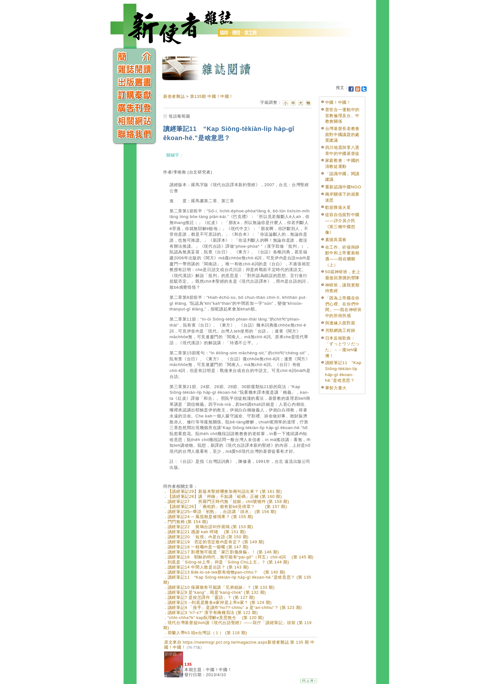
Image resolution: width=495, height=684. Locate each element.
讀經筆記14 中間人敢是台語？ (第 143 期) (208, 567)
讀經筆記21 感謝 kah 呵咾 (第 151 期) (207, 531)
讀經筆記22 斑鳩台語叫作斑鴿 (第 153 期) (210, 526)
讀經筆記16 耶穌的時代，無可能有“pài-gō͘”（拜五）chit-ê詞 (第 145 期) (241, 557)
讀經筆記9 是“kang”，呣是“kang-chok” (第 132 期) (217, 592)
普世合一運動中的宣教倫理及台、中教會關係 (342, 115)
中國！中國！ (338, 102)
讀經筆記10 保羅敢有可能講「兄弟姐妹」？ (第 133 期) (221, 587)
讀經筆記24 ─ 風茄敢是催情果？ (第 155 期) (210, 516)
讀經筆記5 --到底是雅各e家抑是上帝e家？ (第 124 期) (220, 602)
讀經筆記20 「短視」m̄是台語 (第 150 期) (208, 536)
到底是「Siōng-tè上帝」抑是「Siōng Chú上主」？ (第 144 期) (228, 562)
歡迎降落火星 (338, 207)
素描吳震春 (336, 239)
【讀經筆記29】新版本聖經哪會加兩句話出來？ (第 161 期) (225, 491)
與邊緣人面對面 (340, 323)
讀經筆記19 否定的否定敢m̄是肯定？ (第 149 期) (216, 542)
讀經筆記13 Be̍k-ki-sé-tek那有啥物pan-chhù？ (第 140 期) (227, 572)
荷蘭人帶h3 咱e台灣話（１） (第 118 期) (207, 632)
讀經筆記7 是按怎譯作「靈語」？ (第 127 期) (211, 597)
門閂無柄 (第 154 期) (188, 521)
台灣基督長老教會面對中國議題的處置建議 (342, 134)
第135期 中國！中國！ (211, 96)
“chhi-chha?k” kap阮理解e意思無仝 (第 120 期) (216, 617)
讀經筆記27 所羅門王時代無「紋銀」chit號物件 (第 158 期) (228, 501)
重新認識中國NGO (343, 187)
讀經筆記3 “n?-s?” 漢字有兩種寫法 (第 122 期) (213, 612)
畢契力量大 (336, 388)
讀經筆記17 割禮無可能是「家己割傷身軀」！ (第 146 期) (223, 552)
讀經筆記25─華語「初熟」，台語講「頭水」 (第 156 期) (222, 511)
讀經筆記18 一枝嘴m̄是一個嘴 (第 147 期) (208, 547)
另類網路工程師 (340, 330)
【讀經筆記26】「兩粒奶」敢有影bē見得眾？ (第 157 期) (227, 506)
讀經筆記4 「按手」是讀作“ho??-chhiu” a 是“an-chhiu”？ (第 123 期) (235, 607)
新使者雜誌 (174, 96)
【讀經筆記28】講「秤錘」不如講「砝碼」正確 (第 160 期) (225, 496)
